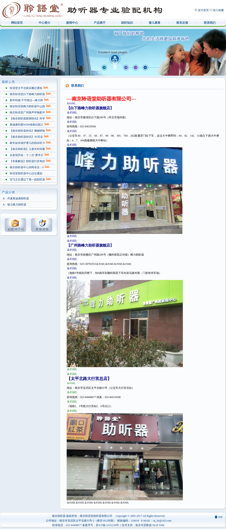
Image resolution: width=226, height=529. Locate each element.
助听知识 (127, 22)
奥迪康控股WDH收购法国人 (26, 124)
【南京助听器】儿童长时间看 (27, 149)
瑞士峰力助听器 (16, 204)
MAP (155, 525)
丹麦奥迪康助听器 (18, 198)
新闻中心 (72, 22)
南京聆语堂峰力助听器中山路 (27, 106)
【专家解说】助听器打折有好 (27, 161)
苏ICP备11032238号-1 (108, 525)
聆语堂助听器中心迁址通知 (26, 173)
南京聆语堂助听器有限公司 (96, 515)
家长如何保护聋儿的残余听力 (27, 142)
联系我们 (210, 22)
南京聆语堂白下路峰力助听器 (27, 94)
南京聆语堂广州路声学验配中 (27, 112)
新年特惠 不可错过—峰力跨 (26, 100)
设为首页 (203, 10)
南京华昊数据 (143, 525)
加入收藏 (218, 10)
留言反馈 (182, 22)
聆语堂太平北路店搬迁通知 (26, 88)
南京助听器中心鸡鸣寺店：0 (27, 167)
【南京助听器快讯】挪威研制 (27, 130)
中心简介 (44, 22)
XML (162, 525)
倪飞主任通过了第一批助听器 (27, 179)
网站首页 (17, 22)
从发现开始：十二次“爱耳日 (26, 155)
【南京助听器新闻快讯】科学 (27, 118)
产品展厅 (100, 22)
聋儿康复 (154, 22)
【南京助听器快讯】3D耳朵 (26, 136)
